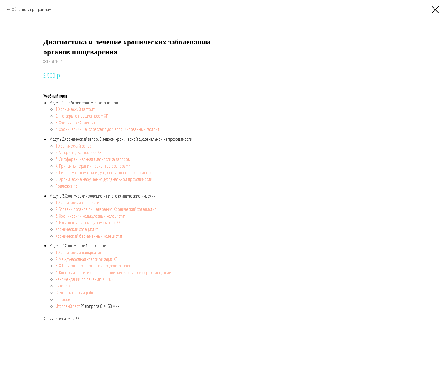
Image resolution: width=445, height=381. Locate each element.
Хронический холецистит (77, 229)
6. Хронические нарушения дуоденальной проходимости (104, 179)
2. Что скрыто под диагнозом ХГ (82, 116)
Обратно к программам (31, 9)
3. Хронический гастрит (75, 122)
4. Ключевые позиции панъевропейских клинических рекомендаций (113, 272)
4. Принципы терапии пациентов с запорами (93, 166)
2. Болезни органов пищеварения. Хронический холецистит (106, 209)
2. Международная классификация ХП (87, 259)
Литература (65, 285)
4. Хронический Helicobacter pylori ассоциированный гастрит (107, 129)
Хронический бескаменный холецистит (89, 236)
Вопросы (63, 299)
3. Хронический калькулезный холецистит (90, 216)
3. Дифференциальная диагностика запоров (93, 159)
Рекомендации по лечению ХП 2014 (85, 279)
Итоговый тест (68, 306)
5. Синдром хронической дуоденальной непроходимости (104, 172)
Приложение (67, 186)
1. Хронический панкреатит (78, 252)
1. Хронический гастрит (75, 109)
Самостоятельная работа (77, 292)
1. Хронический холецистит (78, 202)
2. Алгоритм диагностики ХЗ (79, 152)
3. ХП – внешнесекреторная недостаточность (94, 265)
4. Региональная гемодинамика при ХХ (88, 222)
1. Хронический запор (74, 146)
